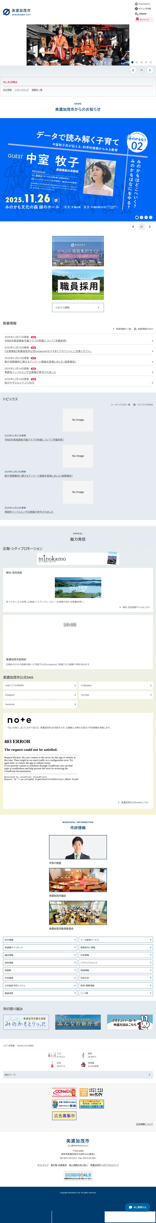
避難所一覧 (37, 90)
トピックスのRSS (145, 404)
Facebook (9, 704)
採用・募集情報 (87, 985)
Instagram (9, 695)
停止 (141, 70)
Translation (144, 4)
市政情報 (84, 955)
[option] (78, 45)
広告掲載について (144, 1124)
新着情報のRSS (145, 329)
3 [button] (141, 62)
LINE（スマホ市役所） (14, 685)
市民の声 (84, 978)
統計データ (10, 1075)
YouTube (85, 695)
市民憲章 (9, 978)
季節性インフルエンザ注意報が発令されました (30, 372)
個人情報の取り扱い (78, 1165)
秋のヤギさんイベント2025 (19, 383)
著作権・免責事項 (59, 1165)
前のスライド (133, 70)
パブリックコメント (89, 963)
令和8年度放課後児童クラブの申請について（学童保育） (36, 340)
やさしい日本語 (144, 9)
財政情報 (9, 963)
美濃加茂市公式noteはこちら (134, 802)
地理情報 (84, 970)
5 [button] (150, 62)
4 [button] (146, 62)
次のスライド (150, 70)
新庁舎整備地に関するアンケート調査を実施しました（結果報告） (40, 361)
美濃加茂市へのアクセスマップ (104, 1165)
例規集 (8, 970)
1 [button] (132, 62)
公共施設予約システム (15, 985)
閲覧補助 (143, 14)
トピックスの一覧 (122, 404)
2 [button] (137, 62)
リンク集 (84, 993)
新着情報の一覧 (123, 329)
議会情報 (9, 955)
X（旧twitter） (86, 685)
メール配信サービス (89, 940)
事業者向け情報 (87, 947)
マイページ (144, 20)
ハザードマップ (22, 90)
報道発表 (9, 993)
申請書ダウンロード (14, 947)
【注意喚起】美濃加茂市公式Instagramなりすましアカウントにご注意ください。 (48, 351)
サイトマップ (43, 1165)
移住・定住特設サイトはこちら (136, 607)
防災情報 (7, 90)
